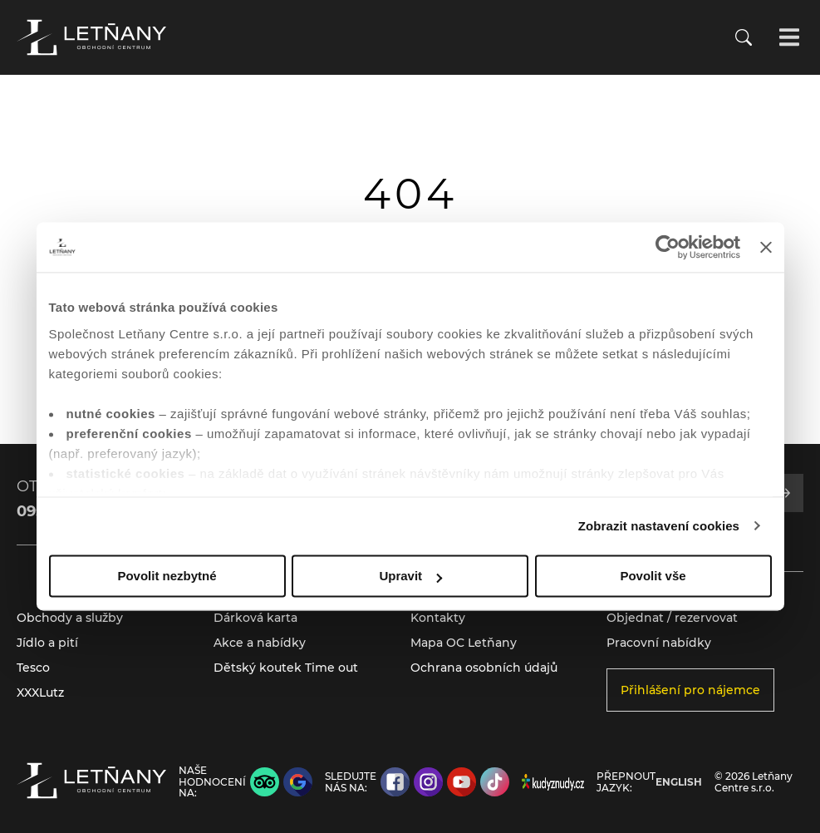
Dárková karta (255, 617)
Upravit (410, 576)
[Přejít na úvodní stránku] (91, 37)
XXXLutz (40, 692)
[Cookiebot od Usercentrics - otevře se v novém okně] (667, 246)
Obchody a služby (70, 617)
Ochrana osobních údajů (483, 667)
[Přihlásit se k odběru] (785, 493)
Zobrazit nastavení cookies (658, 526)
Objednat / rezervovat (672, 617)
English (679, 782)
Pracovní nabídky (658, 642)
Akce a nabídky (260, 642)
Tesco (33, 667)
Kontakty (437, 617)
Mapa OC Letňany (463, 642)
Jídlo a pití (47, 642)
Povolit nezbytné (166, 576)
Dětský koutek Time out (286, 667)
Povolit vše (652, 576)
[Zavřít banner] (766, 247)
